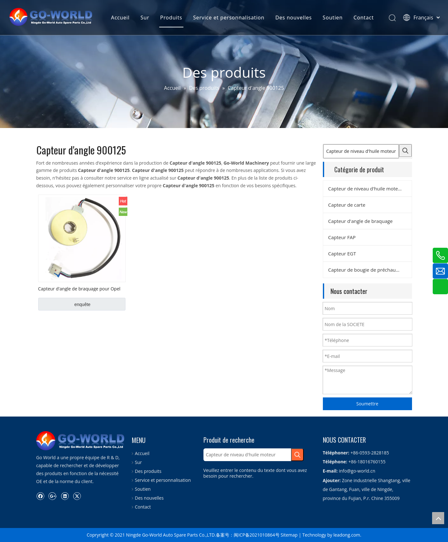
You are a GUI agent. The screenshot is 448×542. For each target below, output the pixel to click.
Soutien (332, 17)
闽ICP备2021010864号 (256, 535)
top (438, 518)
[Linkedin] (65, 487)
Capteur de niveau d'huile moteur (365, 188)
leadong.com (346, 535)
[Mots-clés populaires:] (405, 150)
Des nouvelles (293, 17)
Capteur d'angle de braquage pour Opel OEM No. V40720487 (79, 288)
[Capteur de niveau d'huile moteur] (361, 151)
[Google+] (52, 487)
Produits (171, 17)
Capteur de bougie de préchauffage (367, 270)
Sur (144, 17)
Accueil (120, 17)
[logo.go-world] (41, 436)
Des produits (148, 471)
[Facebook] (40, 487)
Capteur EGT (342, 253)
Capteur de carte (347, 205)
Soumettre (367, 404)
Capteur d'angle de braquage (360, 221)
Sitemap (289, 535)
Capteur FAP (342, 237)
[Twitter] (77, 487)
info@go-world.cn (357, 471)
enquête (83, 304)
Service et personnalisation (228, 17)
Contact (363, 17)
